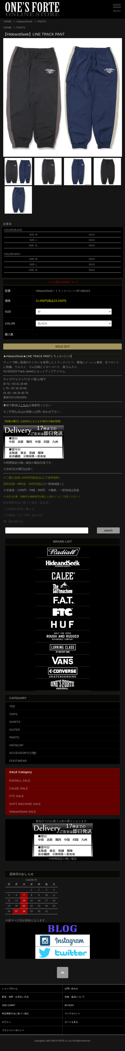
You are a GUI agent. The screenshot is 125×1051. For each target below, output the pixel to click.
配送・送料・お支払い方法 (15, 997)
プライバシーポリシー (13, 1030)
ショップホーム (10, 988)
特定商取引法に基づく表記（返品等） (27, 502)
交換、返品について (75, 997)
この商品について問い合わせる (23, 515)
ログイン (6, 1022)
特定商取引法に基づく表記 (15, 1013)
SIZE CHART (8, 1005)
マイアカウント (72, 1013)
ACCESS (69, 1005)
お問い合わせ (71, 988)
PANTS (41, 21)
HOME (8, 21)
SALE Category (20, 772)
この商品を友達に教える (18, 508)
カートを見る (71, 1022)
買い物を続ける (13, 521)
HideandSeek (24, 21)
